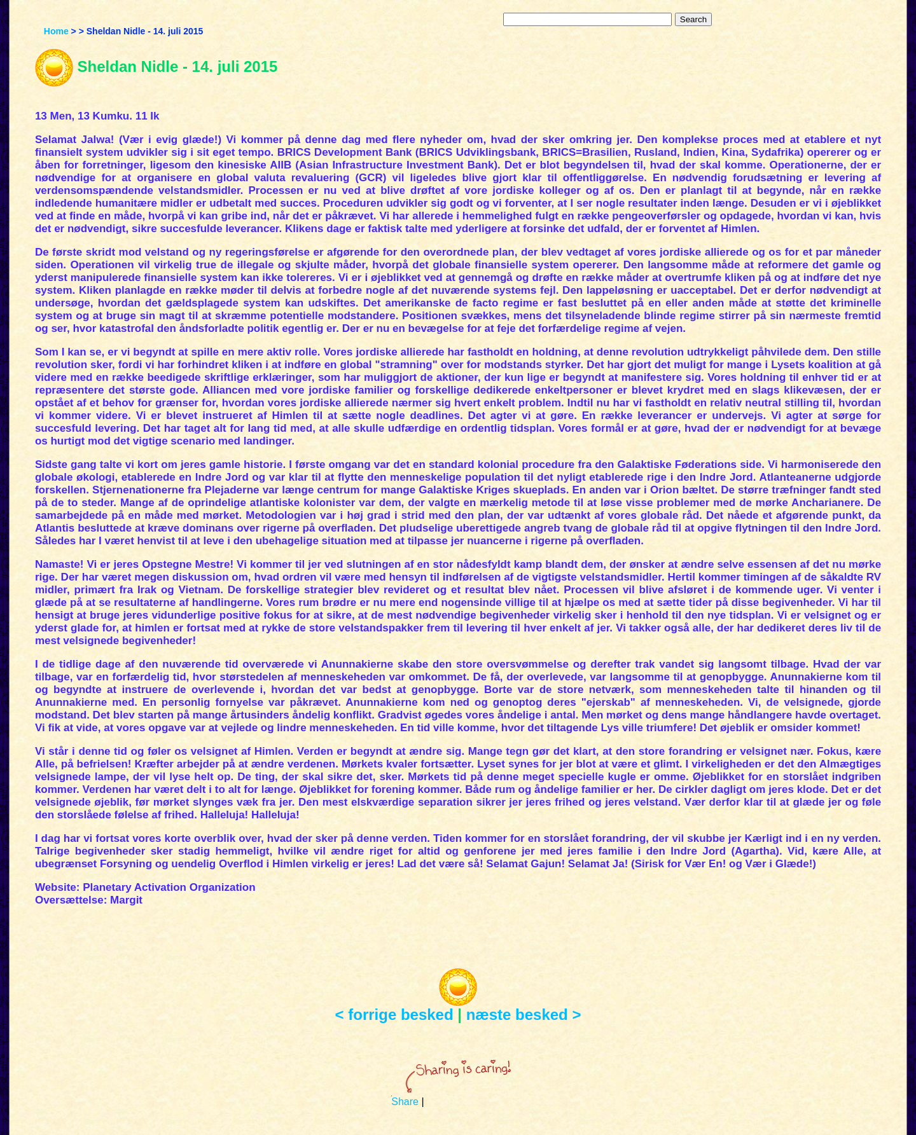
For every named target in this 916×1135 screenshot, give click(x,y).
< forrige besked (394, 1014)
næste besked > (523, 1014)
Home (56, 31)
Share (405, 1101)
